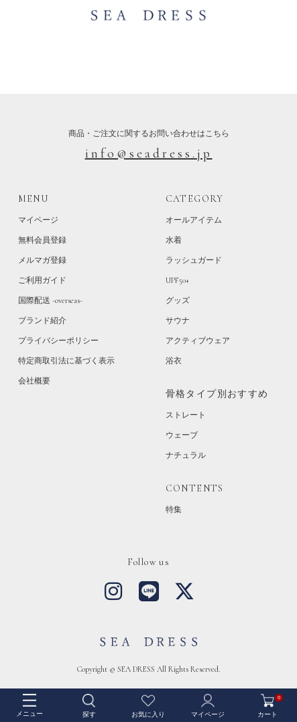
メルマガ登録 (42, 260)
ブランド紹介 (42, 320)
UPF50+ (177, 280)
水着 (174, 240)
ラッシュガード (194, 260)
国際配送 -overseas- (50, 300)
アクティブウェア (198, 340)
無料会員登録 (42, 240)
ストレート (186, 415)
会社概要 (34, 380)
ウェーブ (182, 435)
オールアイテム (194, 220)
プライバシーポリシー (58, 340)
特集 (174, 509)
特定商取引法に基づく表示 (66, 360)
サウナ (178, 320)
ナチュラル (186, 455)
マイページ (38, 220)
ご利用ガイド (42, 280)
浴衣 (174, 360)
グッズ (178, 300)
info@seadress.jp (149, 153)
